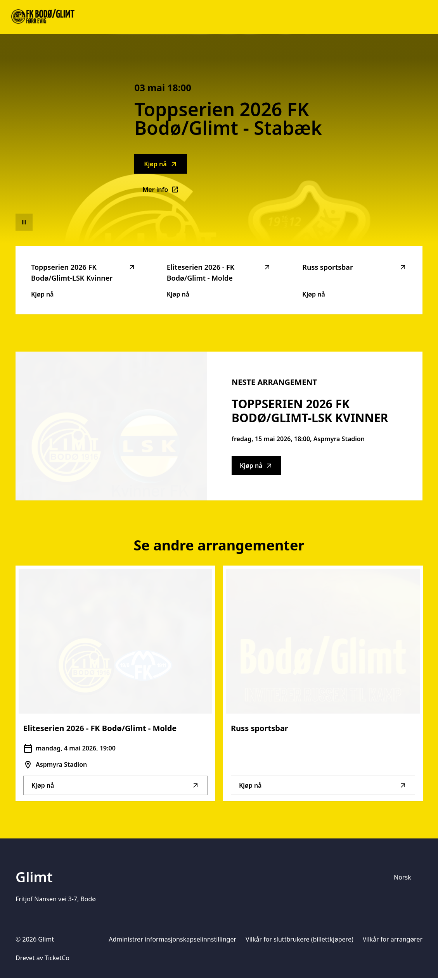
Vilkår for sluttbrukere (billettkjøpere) (299, 939)
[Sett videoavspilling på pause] (24, 222)
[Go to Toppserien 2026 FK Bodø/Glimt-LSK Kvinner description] (111, 426)
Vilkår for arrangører (392, 939)
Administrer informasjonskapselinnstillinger (172, 939)
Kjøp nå (160, 164)
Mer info (164, 191)
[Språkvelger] (405, 877)
